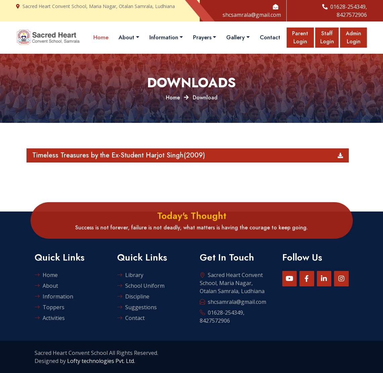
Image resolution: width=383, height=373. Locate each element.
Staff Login (327, 37)
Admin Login (353, 37)
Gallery (235, 37)
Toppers (49, 307)
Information (163, 37)
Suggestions (137, 307)
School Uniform (140, 285)
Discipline (133, 296)
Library (130, 275)
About (126, 37)
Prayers (202, 37)
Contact (270, 37)
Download (205, 97)
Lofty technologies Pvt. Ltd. (101, 361)
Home (100, 37)
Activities (50, 318)
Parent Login (300, 37)
